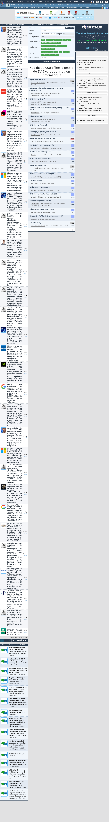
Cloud (33, 5)
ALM (41, 5)
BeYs (32, 93)
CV (27, 7)
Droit (75, 2)
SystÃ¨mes (104, 5)
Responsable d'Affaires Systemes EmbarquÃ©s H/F (46, 216)
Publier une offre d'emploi (52, 61)
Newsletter (49, 2)
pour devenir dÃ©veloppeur (90, 110)
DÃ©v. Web (61, 5)
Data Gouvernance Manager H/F (40, 152)
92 (25, 56)
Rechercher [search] (70, 28)
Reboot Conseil (36, 190)
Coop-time (34, 162)
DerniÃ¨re (21, 641)
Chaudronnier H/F (35, 223)
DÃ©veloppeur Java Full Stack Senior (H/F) (43, 194)
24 (25, 201)
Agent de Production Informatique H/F (42, 138)
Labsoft (33, 177)
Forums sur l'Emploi (19, 7)
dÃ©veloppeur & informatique (90, 108)
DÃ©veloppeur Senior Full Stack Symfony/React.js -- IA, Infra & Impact (49, 109)
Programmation (76, 5)
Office (90, 5)
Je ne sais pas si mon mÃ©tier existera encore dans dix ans (14, 631)
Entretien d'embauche (36, 7)
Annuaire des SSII (84, 65)
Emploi (59, 2)
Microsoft (48, 5)
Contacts (101, 83)
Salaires (47, 7)
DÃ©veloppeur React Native (38, 125)
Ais (32, 184)
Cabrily (33, 155)
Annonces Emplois (71, 7)
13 (25, 295)
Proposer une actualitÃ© (19, 638)
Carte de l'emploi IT (85, 67)
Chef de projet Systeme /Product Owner (42, 132)
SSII (52, 7)
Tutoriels (19, 2)
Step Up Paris (35, 135)
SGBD (84, 5)
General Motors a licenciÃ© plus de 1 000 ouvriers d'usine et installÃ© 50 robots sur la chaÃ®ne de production (14, 78)
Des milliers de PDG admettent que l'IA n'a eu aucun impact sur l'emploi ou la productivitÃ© (14, 619)
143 (25, 225)
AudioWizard (35, 113)
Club (82, 2)
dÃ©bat (104, 60)
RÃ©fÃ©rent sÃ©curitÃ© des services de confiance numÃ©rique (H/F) (46, 89)
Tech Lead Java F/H (35, 181)
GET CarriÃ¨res (36, 168)
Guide (99, 60)
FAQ (27, 2)
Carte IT (81, 7)
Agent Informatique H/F (37, 80)
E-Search (34, 219)
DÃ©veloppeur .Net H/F (37, 99)
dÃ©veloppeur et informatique (90, 97)
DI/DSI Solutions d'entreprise (20, 5)
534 (25, 618)
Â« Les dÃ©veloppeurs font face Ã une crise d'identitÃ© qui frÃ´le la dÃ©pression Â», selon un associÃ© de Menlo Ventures (14, 57)
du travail (83, 101)
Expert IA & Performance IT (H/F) (40, 159)
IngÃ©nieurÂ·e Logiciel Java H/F (39, 187)
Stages (87, 7)
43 (25, 98)
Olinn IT (33, 142)
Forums (10, 2)
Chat (40, 2)
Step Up (33, 128)
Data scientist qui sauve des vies (40, 201)
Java (54, 5)
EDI (68, 5)
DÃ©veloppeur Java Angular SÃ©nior (41, 209)
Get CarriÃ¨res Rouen (38, 226)
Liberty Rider (35, 204)
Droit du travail (59, 7)
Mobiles (96, 5)
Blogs (33, 2)
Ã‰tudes (67, 2)
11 (25, 161)
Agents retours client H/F (37, 165)
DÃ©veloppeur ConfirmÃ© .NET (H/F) (41, 174)
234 (25, 272)
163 (25, 35)
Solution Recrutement (38, 83)
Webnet (33, 102)
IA (37, 5)
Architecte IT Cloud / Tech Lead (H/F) (41, 145)
